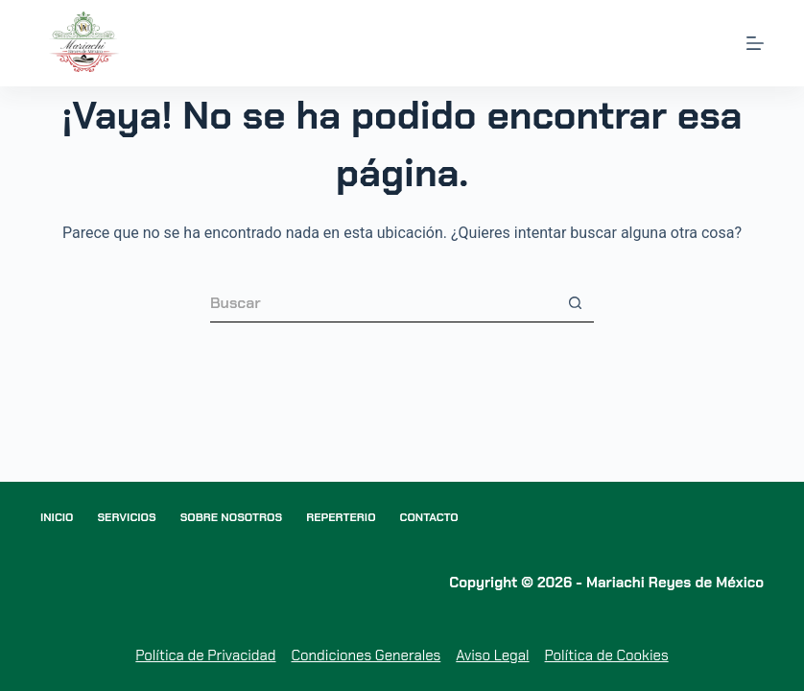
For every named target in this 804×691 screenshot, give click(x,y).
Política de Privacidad (205, 655)
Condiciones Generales (365, 655)
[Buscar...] (383, 303)
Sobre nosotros (231, 518)
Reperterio (340, 518)
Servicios (126, 518)
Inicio (57, 518)
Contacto (429, 518)
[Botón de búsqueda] (575, 303)
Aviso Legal (492, 655)
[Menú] (755, 43)
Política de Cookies (607, 655)
